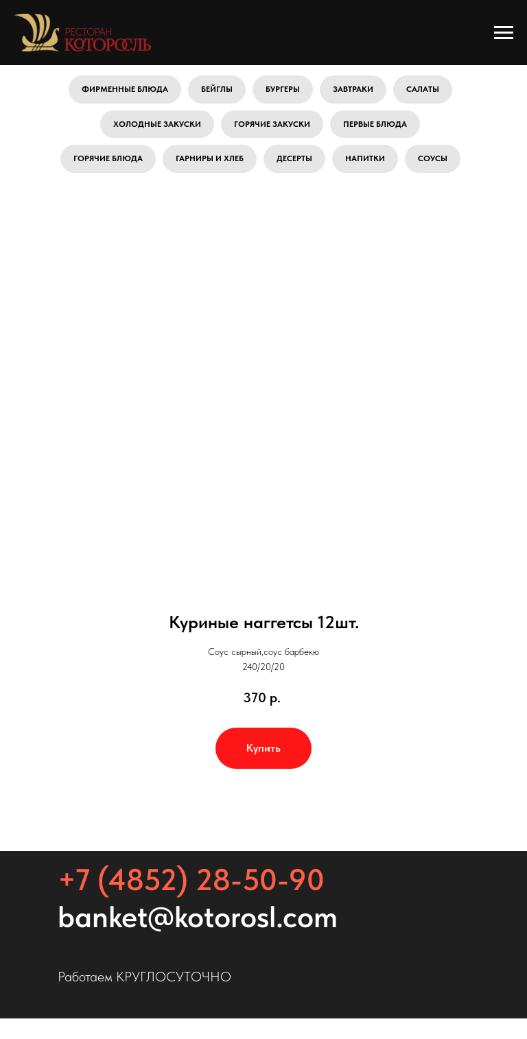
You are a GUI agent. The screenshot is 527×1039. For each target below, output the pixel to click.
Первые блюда (375, 124)
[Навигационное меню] (503, 33)
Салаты (422, 89)
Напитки (365, 158)
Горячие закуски (272, 124)
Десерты (294, 158)
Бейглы (217, 89)
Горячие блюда (108, 158)
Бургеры (283, 89)
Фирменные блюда (125, 89)
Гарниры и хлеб (210, 158)
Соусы (432, 158)
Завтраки (353, 89)
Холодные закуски (157, 124)
